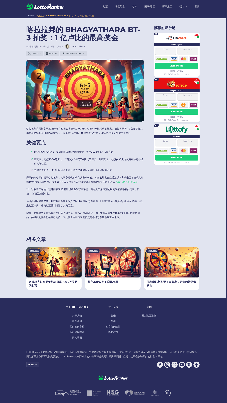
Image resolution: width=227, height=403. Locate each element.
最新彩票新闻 (149, 315)
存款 (134, 6)
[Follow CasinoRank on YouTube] (182, 365)
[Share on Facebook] (51, 53)
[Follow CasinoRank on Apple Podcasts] (196, 365)
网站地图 (77, 337)
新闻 (197, 6)
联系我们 (77, 321)
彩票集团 (167, 6)
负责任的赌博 (113, 326)
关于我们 (77, 315)
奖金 (113, 315)
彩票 (105, 6)
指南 (181, 6)
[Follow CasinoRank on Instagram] (167, 365)
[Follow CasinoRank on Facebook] (160, 365)
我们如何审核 (77, 326)
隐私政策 (113, 332)
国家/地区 (149, 6)
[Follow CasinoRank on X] (175, 365)
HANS (32, 364)
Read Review (176, 70)
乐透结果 (120, 6)
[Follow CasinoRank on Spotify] (189, 365)
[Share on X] (34, 53)
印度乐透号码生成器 (127, 181)
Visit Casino (177, 66)
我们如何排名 (77, 332)
